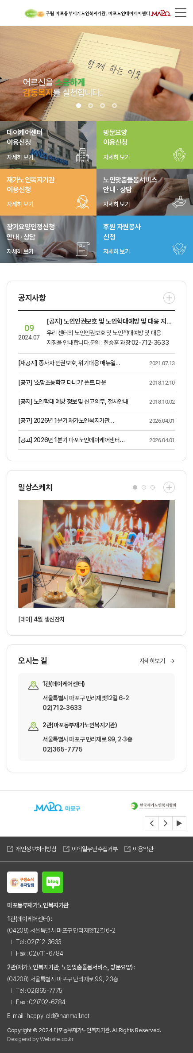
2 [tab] (90, 105)
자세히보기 (157, 661)
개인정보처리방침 (36, 848)
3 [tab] (102, 105)
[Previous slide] (152, 823)
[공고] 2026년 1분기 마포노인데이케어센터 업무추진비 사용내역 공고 (69, 440)
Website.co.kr (57, 1039)
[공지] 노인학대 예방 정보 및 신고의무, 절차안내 (73, 401)
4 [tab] (114, 105)
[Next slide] (165, 823)
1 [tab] (78, 105)
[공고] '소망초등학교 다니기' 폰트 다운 (62, 382)
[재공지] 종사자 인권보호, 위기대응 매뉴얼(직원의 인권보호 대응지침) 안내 (67, 363)
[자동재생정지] (179, 823)
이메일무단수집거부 (95, 848)
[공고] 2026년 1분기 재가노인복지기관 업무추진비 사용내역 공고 (63, 421)
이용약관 (143, 848)
